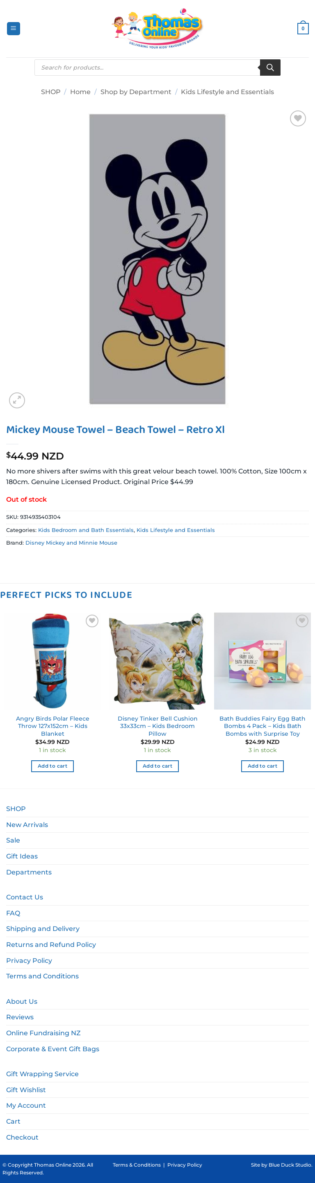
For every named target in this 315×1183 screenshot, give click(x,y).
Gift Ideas (22, 856)
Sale (13, 840)
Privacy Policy (29, 960)
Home (80, 92)
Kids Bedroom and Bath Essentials (86, 530)
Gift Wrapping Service (42, 1074)
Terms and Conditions (42, 976)
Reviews (20, 1017)
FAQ (13, 913)
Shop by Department (135, 92)
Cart (13, 1121)
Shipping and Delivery (43, 929)
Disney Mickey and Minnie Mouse (71, 543)
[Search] (270, 67)
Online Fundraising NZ (43, 1033)
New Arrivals (27, 825)
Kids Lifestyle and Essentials (227, 92)
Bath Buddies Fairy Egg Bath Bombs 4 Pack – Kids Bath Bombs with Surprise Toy (262, 726)
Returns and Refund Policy (51, 945)
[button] (13, 29)
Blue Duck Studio (290, 1165)
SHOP (51, 92)
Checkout (22, 1137)
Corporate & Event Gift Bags (52, 1049)
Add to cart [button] (52, 766)
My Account (26, 1105)
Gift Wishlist (26, 1090)
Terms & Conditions (137, 1165)
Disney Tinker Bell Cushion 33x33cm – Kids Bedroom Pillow (158, 726)
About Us (21, 1001)
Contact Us (24, 897)
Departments (29, 872)
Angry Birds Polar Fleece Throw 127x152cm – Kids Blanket (52, 726)
